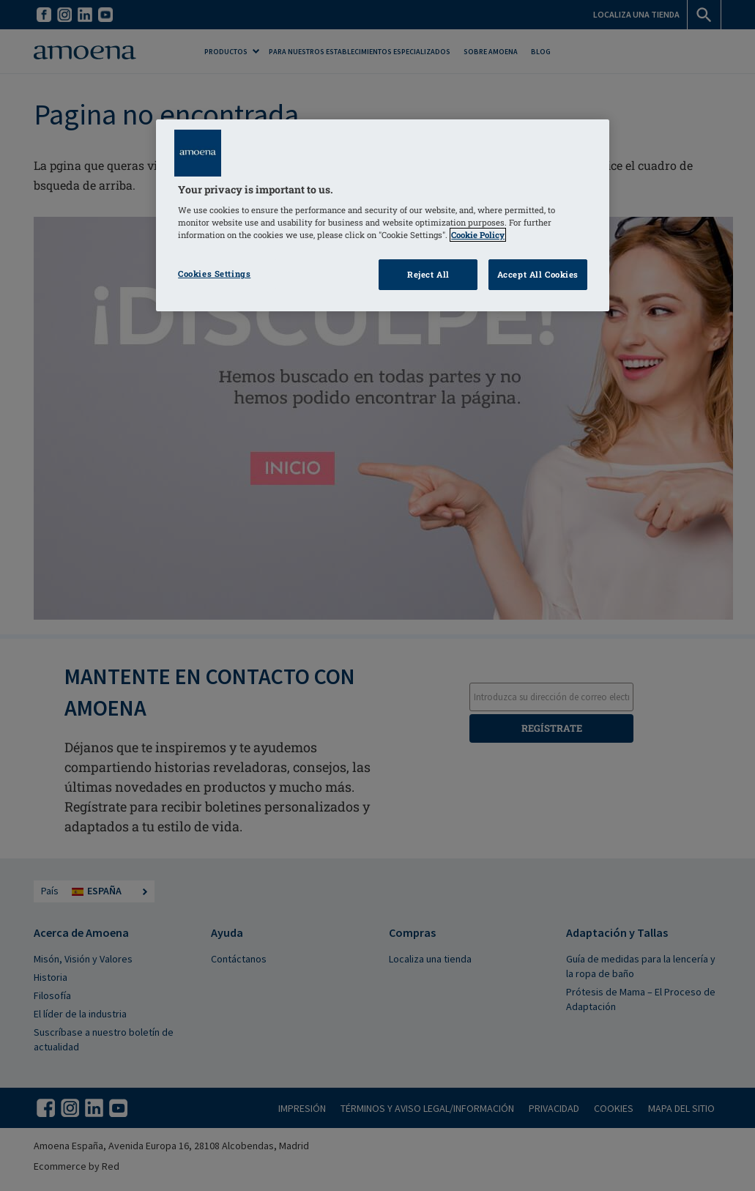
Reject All (428, 274)
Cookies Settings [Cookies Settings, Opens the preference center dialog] (214, 273)
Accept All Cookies (538, 274)
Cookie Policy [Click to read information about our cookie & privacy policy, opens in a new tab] (478, 234)
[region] (382, 215)
